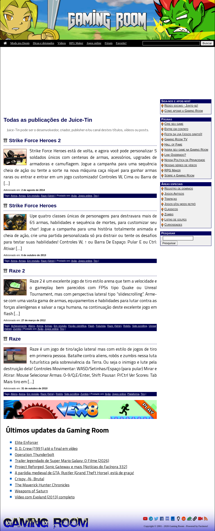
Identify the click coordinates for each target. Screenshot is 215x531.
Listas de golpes (175, 219)
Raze (15, 339)
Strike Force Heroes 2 (35, 140)
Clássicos (171, 209)
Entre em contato (176, 129)
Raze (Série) (48, 195)
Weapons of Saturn (31, 491)
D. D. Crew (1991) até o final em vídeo (46, 448)
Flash (91, 326)
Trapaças (170, 199)
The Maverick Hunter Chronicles (42, 485)
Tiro (96, 195)
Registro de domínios (178, 188)
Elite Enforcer (26, 442)
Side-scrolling (139, 326)
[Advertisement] (80, 81)
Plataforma (133, 394)
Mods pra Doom (19, 43)
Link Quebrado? (175, 155)
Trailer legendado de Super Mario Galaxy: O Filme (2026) (62, 461)
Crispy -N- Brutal (29, 479)
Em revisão (33, 195)
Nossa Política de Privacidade (184, 160)
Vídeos (62, 43)
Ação (74, 195)
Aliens (31, 326)
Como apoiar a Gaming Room (183, 111)
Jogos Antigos (174, 193)
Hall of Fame (173, 144)
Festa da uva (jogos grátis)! (183, 134)
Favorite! (121, 43)
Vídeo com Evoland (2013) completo (45, 497)
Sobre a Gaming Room (179, 175)
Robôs (126, 326)
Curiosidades (173, 224)
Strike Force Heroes (33, 205)
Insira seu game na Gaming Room (186, 149)
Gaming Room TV (175, 139)
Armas (22, 195)
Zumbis (17, 328)
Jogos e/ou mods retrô (180, 204)
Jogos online (94, 43)
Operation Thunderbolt (34, 454)
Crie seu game (173, 124)
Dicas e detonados (43, 43)
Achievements (19, 326)
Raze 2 (17, 271)
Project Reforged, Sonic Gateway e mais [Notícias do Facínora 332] (71, 467)
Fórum (109, 43)
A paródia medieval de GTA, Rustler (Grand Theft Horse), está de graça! (74, 473)
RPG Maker (76, 43)
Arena (14, 195)
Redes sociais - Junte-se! (181, 105)
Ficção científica (77, 326)
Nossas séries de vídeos (180, 165)
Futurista (100, 326)
